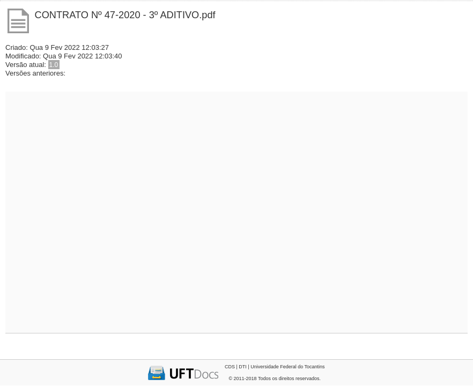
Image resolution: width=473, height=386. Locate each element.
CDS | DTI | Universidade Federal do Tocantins (275, 366)
